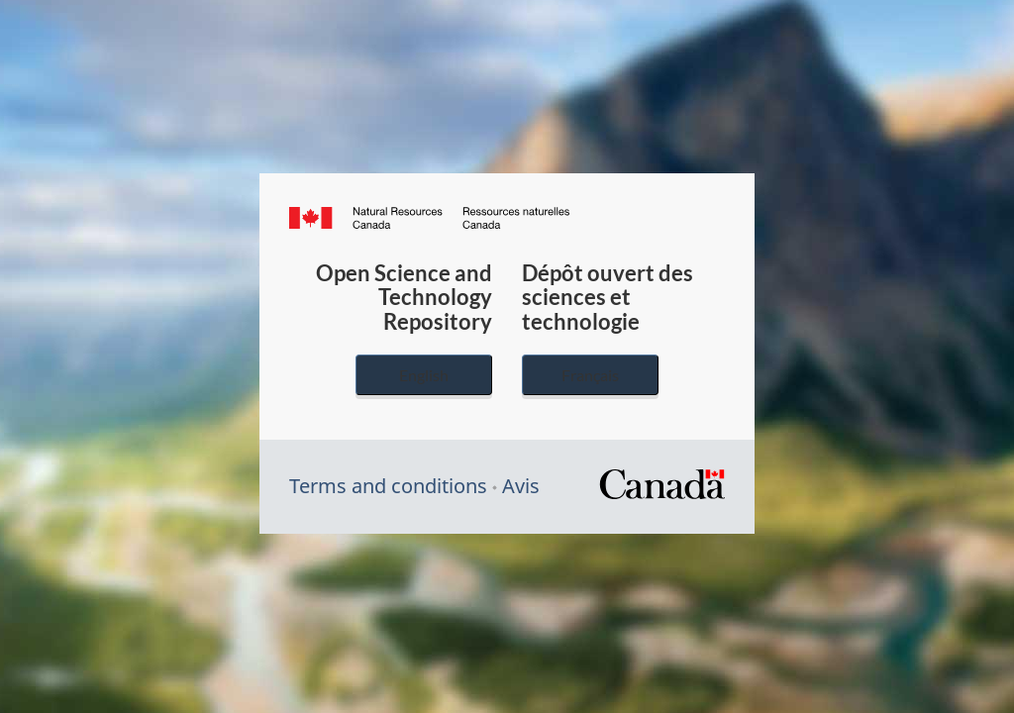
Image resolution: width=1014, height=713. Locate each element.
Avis (521, 485)
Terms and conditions (388, 485)
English (424, 374)
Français (590, 374)
